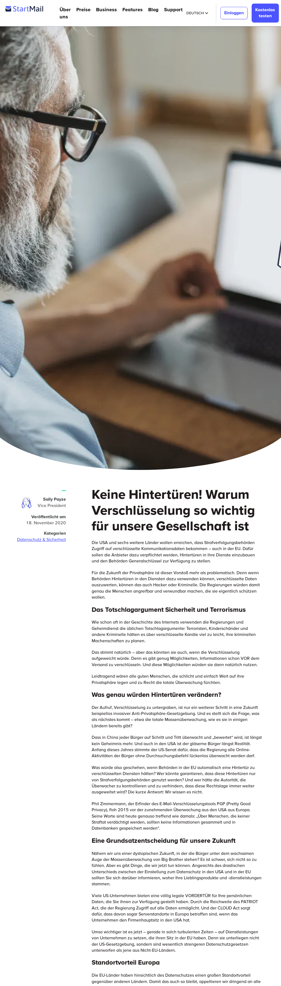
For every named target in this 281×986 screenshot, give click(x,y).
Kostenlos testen (265, 12)
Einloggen (234, 12)
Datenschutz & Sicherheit (41, 539)
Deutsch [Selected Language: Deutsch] (197, 13)
